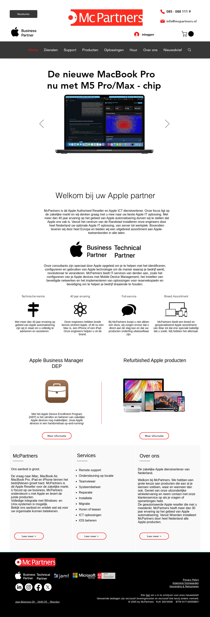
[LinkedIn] (19, 587)
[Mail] (162, 21)
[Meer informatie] (57, 435)
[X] (48, 587)
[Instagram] (28, 587)
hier (148, 595)
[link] (188, 34)
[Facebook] (38, 587)
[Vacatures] (23, 14)
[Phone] (162, 11)
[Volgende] (167, 124)
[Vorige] (41, 124)
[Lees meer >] (29, 536)
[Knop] (107, 124)
